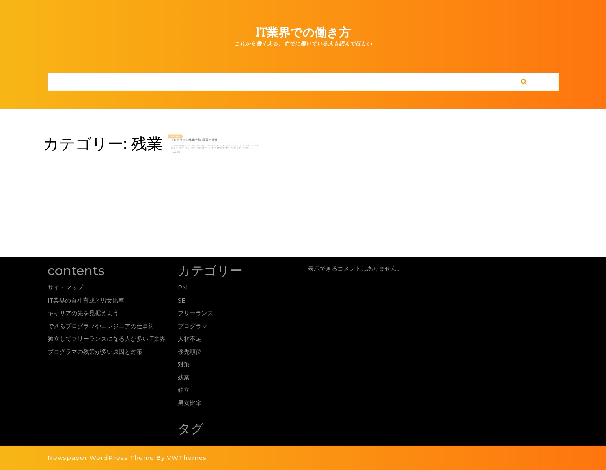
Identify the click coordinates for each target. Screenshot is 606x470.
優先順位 (189, 351)
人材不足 (189, 338)
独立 (184, 390)
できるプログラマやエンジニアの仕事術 (101, 326)
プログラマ (192, 326)
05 (185, 137)
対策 (184, 364)
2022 (188, 137)
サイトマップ (65, 287)
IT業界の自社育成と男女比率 (86, 300)
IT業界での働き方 (303, 32)
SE (181, 300)
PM (183, 287)
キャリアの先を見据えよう (83, 313)
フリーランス (195, 313)
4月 (184, 137)
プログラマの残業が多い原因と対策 (199, 140)
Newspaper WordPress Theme (101, 457)
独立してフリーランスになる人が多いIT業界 (107, 338)
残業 (184, 377)
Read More (187, 149)
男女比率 (189, 403)
